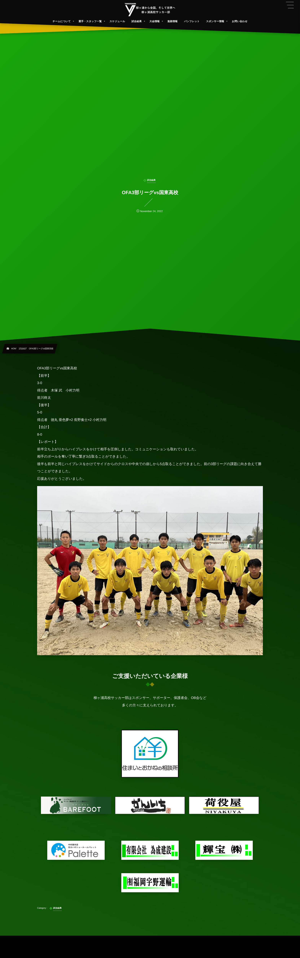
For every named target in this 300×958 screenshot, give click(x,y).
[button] (290, 5)
